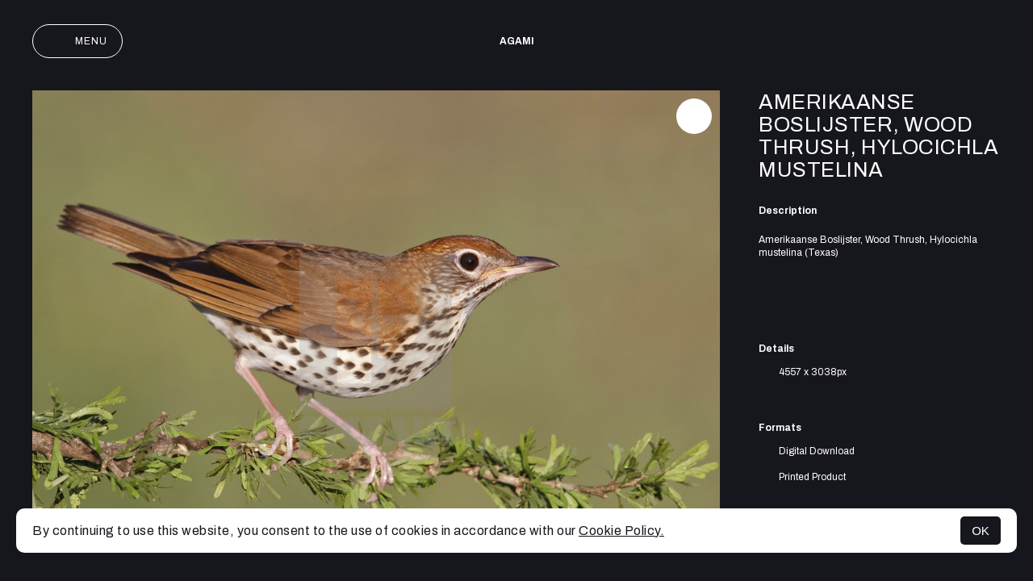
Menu (77, 41)
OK (980, 530)
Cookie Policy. (621, 530)
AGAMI (517, 41)
